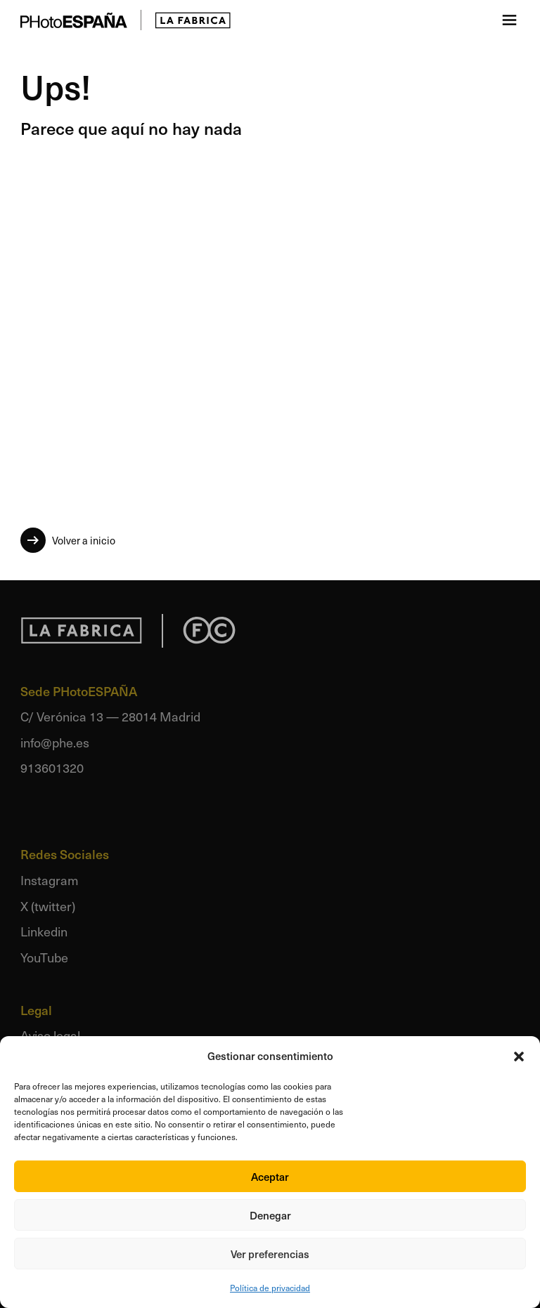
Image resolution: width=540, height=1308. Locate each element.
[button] (519, 1056)
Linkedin (44, 931)
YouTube (44, 957)
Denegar (270, 1215)
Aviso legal (50, 1035)
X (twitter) (47, 905)
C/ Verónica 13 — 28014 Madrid (110, 716)
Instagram (49, 879)
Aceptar (270, 1176)
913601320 (52, 767)
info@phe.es (54, 742)
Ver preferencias (270, 1254)
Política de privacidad (270, 1287)
